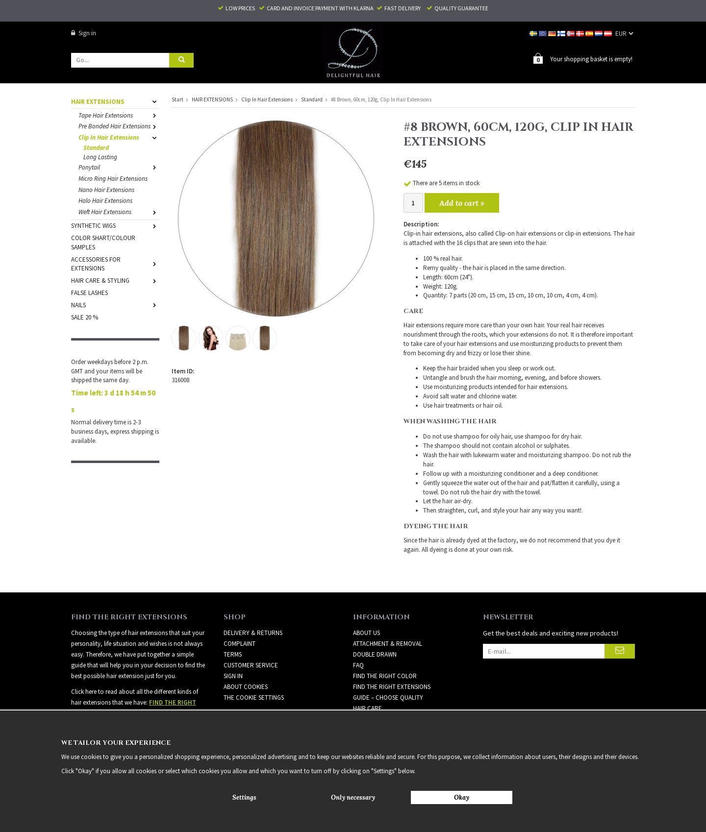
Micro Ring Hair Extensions (113, 178)
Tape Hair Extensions (118, 115)
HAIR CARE (367, 708)
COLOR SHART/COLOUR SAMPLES (103, 242)
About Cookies (246, 686)
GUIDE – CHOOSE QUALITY (388, 697)
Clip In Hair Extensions (118, 137)
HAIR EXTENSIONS (115, 101)
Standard (96, 147)
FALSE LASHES (89, 292)
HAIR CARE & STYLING (115, 280)
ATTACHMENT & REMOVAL (387, 643)
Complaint (239, 643)
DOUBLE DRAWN (375, 654)
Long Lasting (100, 156)
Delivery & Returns (253, 632)
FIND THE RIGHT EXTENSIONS (391, 686)
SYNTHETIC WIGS (115, 225)
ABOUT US (366, 632)
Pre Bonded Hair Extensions (118, 126)
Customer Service (251, 665)
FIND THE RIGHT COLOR (385, 675)
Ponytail (118, 167)
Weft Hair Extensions (118, 211)
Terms (233, 654)
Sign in (83, 33)
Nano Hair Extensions (106, 189)
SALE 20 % (84, 317)
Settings (244, 797)
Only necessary (353, 797)
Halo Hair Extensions (105, 200)
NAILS (115, 304)
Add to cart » (461, 202)
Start (177, 99)
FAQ (358, 665)
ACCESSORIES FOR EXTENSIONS (115, 263)
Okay (461, 797)
